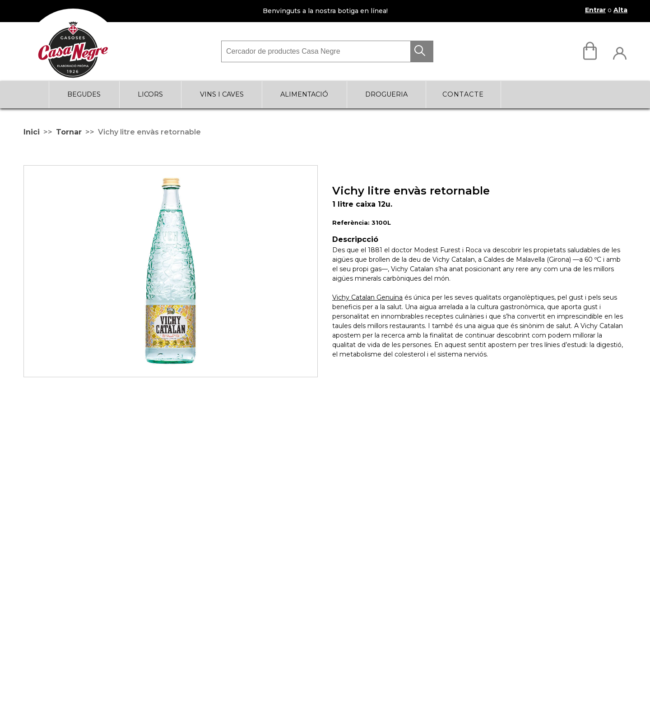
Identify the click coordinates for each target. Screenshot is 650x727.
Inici (31, 132)
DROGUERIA (386, 94)
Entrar (595, 10)
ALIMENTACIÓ (304, 94)
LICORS (150, 94)
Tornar (69, 132)
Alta (620, 10)
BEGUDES (84, 94)
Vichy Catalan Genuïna (367, 297)
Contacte (463, 94)
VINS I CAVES (222, 94)
